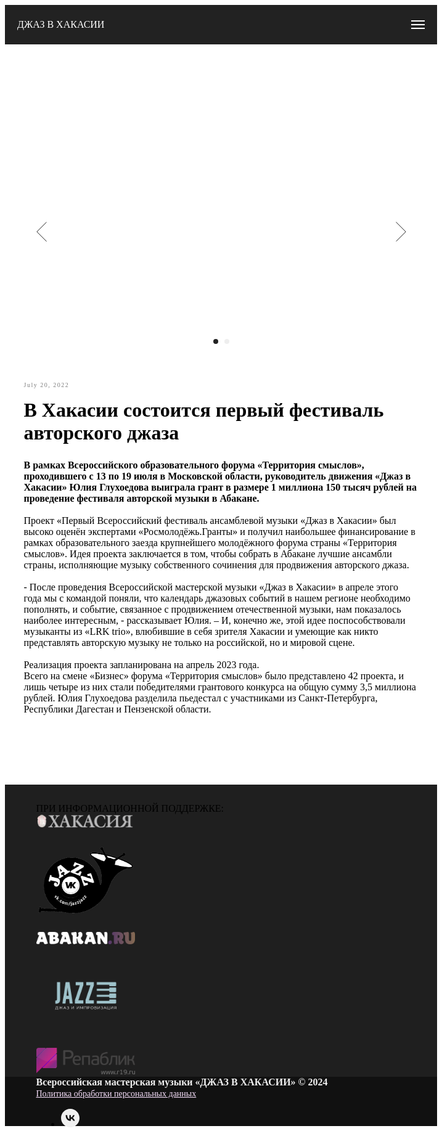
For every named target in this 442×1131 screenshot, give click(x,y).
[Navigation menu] (418, 24)
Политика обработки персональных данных (116, 1093)
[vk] (70, 1124)
